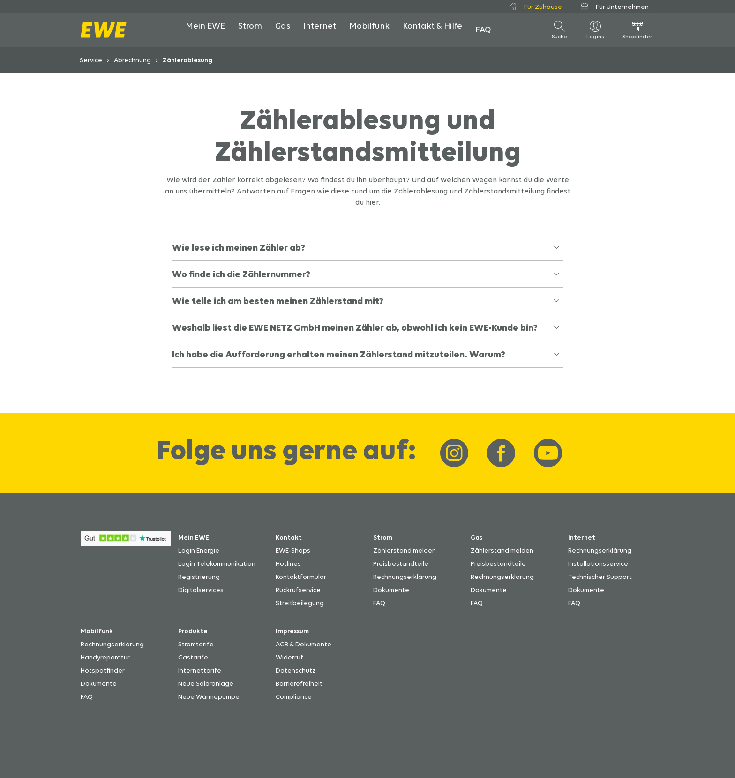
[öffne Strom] (250, 30)
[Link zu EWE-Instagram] (454, 453)
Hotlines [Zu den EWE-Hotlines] (288, 563)
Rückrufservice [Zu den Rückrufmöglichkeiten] (298, 589)
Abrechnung (132, 60)
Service (91, 60)
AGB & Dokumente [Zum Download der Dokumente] (303, 644)
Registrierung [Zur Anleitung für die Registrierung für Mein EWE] (199, 576)
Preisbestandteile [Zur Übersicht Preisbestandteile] (400, 563)
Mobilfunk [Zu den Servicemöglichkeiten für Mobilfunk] (97, 631)
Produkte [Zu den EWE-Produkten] (193, 631)
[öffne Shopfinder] (637, 30)
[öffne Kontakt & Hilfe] (432, 30)
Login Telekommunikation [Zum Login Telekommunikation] (216, 563)
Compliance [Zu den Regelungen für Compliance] (294, 696)
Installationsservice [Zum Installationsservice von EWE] (598, 563)
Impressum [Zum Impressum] (292, 631)
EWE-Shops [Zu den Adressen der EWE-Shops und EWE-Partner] (293, 550)
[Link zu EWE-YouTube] (548, 453)
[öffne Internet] (320, 30)
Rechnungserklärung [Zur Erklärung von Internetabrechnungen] (599, 550)
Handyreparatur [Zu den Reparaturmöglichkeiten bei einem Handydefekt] (105, 657)
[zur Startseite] (103, 30)
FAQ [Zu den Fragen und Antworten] (379, 603)
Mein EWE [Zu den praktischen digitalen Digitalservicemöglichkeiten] (193, 537)
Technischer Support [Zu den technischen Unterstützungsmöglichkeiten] (600, 576)
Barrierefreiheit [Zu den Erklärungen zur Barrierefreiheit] (299, 683)
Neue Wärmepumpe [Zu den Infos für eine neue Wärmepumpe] (209, 696)
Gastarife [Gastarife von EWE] (193, 657)
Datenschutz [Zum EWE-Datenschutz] (295, 670)
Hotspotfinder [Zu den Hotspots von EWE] (103, 670)
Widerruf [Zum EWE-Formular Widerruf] (289, 657)
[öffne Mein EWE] (205, 30)
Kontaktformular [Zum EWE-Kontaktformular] (301, 576)
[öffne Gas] (283, 30)
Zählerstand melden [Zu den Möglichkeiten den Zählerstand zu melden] (404, 550)
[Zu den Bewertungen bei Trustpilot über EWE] (125, 543)
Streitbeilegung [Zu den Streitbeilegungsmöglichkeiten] (300, 603)
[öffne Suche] (559, 30)
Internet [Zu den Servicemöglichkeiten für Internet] (581, 537)
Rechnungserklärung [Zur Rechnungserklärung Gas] (502, 576)
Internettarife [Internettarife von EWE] (199, 670)
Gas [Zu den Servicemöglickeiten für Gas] (476, 537)
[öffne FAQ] (483, 30)
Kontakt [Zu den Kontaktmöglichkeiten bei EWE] (289, 537)
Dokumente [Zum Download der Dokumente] (391, 589)
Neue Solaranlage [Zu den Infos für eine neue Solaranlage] (205, 683)
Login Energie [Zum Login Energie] (198, 550)
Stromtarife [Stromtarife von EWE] (196, 644)
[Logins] (595, 30)
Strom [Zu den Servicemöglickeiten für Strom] (382, 537)
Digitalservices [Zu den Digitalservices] (201, 589)
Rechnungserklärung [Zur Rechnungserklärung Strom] (404, 576)
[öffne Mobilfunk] (369, 30)
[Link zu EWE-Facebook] (501, 453)
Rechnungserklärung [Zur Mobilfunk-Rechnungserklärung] (112, 644)
